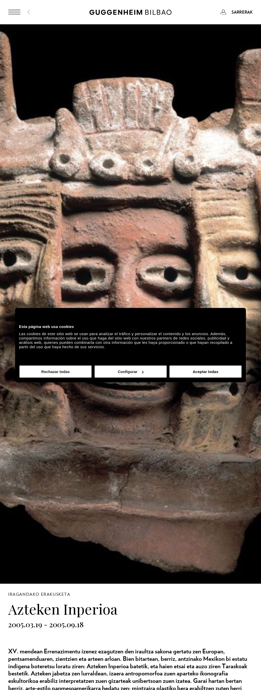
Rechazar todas (55, 371)
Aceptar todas (205, 371)
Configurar (131, 371)
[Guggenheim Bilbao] (130, 13)
